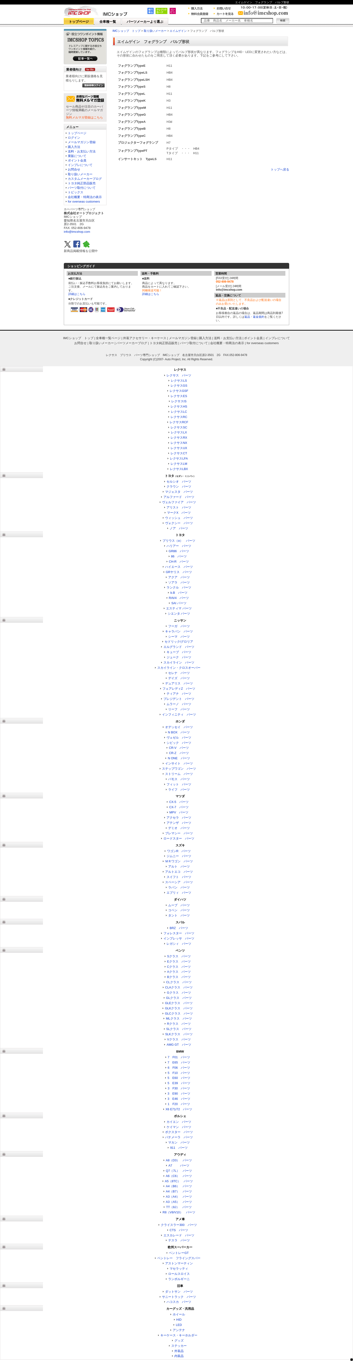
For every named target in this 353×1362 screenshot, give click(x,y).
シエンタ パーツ (179, 613)
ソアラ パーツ (179, 582)
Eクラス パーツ (179, 961)
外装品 (179, 1351)
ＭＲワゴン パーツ (179, 861)
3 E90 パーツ (178, 1093)
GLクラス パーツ (179, 998)
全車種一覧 (107, 22)
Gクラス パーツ (179, 992)
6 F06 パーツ (179, 1067)
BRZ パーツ (179, 928)
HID (178, 1319)
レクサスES (179, 396)
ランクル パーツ (179, 587)
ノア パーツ (179, 528)
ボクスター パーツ (179, 1132)
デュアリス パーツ (179, 683)
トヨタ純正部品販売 (82, 183)
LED (179, 1325)
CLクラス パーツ (179, 982)
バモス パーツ (179, 779)
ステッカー (179, 1346)
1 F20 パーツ (179, 1104)
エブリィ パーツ (179, 892)
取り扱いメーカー (80, 174)
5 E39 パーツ (178, 1083)
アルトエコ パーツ (179, 871)
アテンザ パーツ (179, 823)
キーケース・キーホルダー (178, 1335)
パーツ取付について (82, 188)
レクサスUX (179, 448)
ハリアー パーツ (179, 546)
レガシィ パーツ (179, 943)
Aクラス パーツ (179, 971)
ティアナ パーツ (179, 693)
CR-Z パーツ (179, 753)
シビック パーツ (179, 743)
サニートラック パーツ (179, 1297)
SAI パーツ (178, 603)
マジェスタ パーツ (179, 492)
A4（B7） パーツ (179, 1191)
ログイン (74, 137)
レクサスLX (179, 432)
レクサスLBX (179, 469)
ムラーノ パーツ (179, 704)
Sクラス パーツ (179, 956)
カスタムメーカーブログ (85, 178)
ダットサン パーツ (179, 1291)
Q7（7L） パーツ (179, 1170)
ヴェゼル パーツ (179, 737)
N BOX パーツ (179, 732)
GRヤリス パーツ (179, 572)
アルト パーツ (179, 866)
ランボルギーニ (179, 1279)
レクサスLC (179, 411)
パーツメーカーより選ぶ (145, 22)
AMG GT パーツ (179, 1044)
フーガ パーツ (179, 626)
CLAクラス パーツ (179, 987)
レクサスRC (179, 417)
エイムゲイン (178, 31)
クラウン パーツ (179, 486)
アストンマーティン (179, 1263)
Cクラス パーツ (179, 966)
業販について (77, 156)
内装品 (179, 1356)
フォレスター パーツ (178, 933)
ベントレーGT (179, 1253)
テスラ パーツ (179, 1240)
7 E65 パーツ (178, 1062)
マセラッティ (179, 1268)
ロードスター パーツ (178, 838)
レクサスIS (178, 401)
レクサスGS (179, 385)
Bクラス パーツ (179, 977)
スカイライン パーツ (178, 662)
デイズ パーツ (179, 678)
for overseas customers (84, 201)
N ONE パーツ (179, 758)
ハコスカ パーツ (179, 1302)
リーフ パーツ (179, 709)
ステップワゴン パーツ (179, 768)
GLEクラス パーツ (179, 1003)
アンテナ (179, 1330)
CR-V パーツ (179, 748)
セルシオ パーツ (179, 481)
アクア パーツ (179, 577)
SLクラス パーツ (179, 1029)
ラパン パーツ (179, 887)
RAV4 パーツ (179, 598)
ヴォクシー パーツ (179, 523)
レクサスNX (179, 443)
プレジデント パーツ (178, 699)
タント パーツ (179, 915)
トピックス (75, 192)
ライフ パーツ (179, 789)
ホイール (179, 1314)
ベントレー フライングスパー (178, 1258)
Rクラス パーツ (179, 1023)
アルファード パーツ (178, 497)
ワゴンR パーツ (179, 851)
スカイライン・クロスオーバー (178, 667)
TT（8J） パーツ (179, 1207)
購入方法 (74, 147)
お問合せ (74, 169)
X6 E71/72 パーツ (179, 1109)
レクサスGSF (179, 391)
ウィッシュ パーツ (179, 518)
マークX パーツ (179, 512)
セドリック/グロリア (179, 641)
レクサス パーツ (179, 375)
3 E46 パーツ (178, 1099)
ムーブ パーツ (179, 905)
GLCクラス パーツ (179, 1013)
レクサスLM (179, 463)
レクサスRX (179, 437)
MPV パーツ (178, 812)
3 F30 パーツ (179, 1088)
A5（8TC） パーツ (179, 1181)
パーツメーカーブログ (131, 343)
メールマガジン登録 (82, 142)
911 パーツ (179, 1147)
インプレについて (80, 165)
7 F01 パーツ (179, 1057)
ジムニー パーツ (179, 856)
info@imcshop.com (77, 231)
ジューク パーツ (179, 657)
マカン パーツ (179, 1142)
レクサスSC (179, 427)
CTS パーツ (179, 1230)
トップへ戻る (280, 169)
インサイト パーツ (179, 763)
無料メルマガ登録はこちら (84, 117)
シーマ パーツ (179, 636)
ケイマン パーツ (179, 1127)
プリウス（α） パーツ (179, 540)
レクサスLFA (179, 458)
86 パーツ (179, 556)
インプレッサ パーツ (178, 938)
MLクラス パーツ (179, 1018)
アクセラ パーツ (179, 817)
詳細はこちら (76, 294)
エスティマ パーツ (179, 608)
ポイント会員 (77, 160)
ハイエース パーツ (179, 567)
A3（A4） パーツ (179, 1196)
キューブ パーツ (179, 652)
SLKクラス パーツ (179, 1034)
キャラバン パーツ (179, 631)
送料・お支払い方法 (82, 151)
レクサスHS (179, 406)
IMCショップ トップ (126, 31)
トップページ (79, 22)
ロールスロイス (179, 1274)
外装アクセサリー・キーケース (144, 338)
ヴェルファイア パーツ (179, 502)
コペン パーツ (179, 910)
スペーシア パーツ (179, 882)
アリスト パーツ (179, 507)
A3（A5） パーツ (179, 1202)
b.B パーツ (178, 592)
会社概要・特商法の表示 (85, 197)
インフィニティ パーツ (179, 714)
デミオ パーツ (179, 828)
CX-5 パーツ (179, 802)
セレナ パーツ (179, 673)
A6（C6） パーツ (179, 1176)
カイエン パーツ (179, 1122)
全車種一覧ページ (108, 338)
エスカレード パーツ (178, 1235)
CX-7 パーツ (179, 807)
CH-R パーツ (179, 561)
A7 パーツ (178, 1165)
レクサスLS (179, 380)
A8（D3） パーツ (179, 1160)
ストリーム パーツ (179, 774)
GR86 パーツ (179, 551)
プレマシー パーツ (179, 833)
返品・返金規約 (254, 316)
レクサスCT (179, 453)
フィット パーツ (179, 784)
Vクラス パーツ (179, 1039)
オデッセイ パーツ (179, 727)
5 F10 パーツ (179, 1073)
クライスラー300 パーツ (179, 1225)
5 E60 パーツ (178, 1078)
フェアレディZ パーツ (179, 688)
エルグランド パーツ (178, 647)
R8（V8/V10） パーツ (179, 1212)
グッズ (179, 1340)
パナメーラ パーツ (179, 1137)
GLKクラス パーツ (179, 1008)
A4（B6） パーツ (179, 1186)
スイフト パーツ (179, 877)
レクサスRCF (179, 422)
